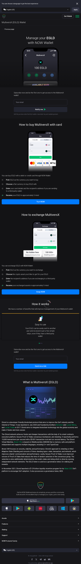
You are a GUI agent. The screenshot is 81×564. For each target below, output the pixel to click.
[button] (4, 16)
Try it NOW (40, 202)
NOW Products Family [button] (9, 541)
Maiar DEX (68, 469)
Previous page (9, 29)
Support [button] (4, 535)
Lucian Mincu (71, 425)
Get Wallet (68, 16)
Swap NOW (40, 292)
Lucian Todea (10, 427)
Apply (76, 9)
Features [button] (5, 524)
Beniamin (59, 425)
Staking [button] (4, 529)
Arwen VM (18, 442)
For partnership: (40, 563)
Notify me (40, 109)
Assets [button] (4, 518)
